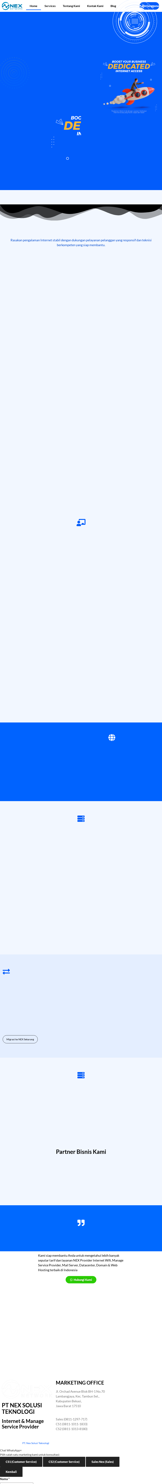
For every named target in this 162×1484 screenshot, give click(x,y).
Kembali (11, 1471)
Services (50, 6)
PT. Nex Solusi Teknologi (35, 1443)
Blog (113, 6)
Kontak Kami (95, 6)
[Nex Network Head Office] (135, 1407)
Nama (4, 1479)
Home (33, 6)
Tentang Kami (71, 6)
